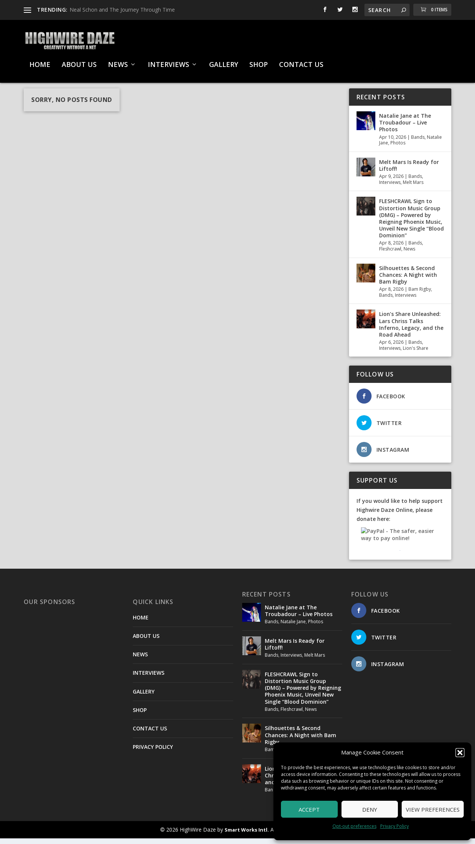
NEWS (118, 61)
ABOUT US (79, 61)
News (409, 254)
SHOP (258, 61)
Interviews (390, 188)
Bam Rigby (419, 294)
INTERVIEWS (168, 61)
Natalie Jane (293, 627)
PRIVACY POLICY (153, 752)
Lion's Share (415, 354)
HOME (39, 61)
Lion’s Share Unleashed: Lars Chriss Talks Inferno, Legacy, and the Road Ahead (411, 330)
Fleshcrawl (390, 254)
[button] (460, 752)
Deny (369, 809)
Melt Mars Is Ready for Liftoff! (409, 171)
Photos (397, 148)
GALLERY (223, 61)
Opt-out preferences (354, 826)
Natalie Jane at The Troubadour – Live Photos (405, 128)
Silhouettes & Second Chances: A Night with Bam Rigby (408, 280)
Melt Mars (413, 188)
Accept (309, 809)
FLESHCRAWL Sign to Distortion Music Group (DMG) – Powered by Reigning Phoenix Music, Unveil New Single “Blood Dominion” (411, 223)
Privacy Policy (394, 826)
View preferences (433, 809)
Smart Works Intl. (247, 835)
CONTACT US (301, 61)
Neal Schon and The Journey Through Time (122, 9)
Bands (418, 143)
